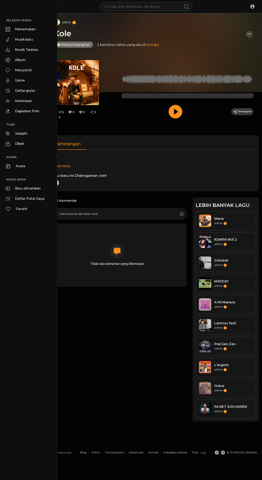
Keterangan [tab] (81, 142)
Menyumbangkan (86, 45)
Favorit (17, 209)
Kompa (165, 45)
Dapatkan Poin (24, 111)
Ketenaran (20, 101)
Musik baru (20, 39)
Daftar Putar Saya (26, 198)
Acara (16, 166)
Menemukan (22, 29)
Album (16, 60)
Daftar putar (22, 91)
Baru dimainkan (25, 188)
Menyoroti (20, 70)
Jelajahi (17, 133)
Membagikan (240, 110)
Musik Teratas (23, 50)
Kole (75, 33)
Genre (16, 80)
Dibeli (16, 144)
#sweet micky (73, 165)
